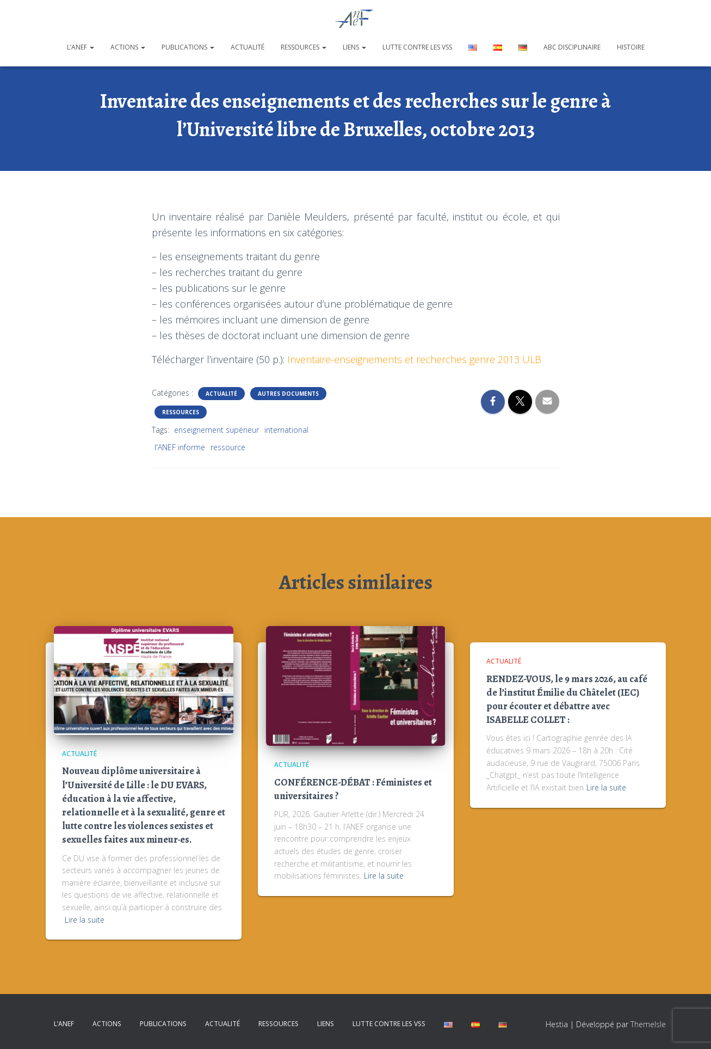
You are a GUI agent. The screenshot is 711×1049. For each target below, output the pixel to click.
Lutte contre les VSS (417, 47)
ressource (228, 447)
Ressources (303, 47)
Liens (354, 47)
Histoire (631, 47)
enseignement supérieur (216, 430)
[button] (91, 47)
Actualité (247, 47)
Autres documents (288, 393)
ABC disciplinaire (572, 47)
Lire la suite (84, 920)
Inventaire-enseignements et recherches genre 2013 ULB (414, 359)
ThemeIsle (648, 1024)
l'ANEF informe (179, 447)
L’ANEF (80, 47)
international (286, 430)
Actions (127, 47)
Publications (188, 47)
